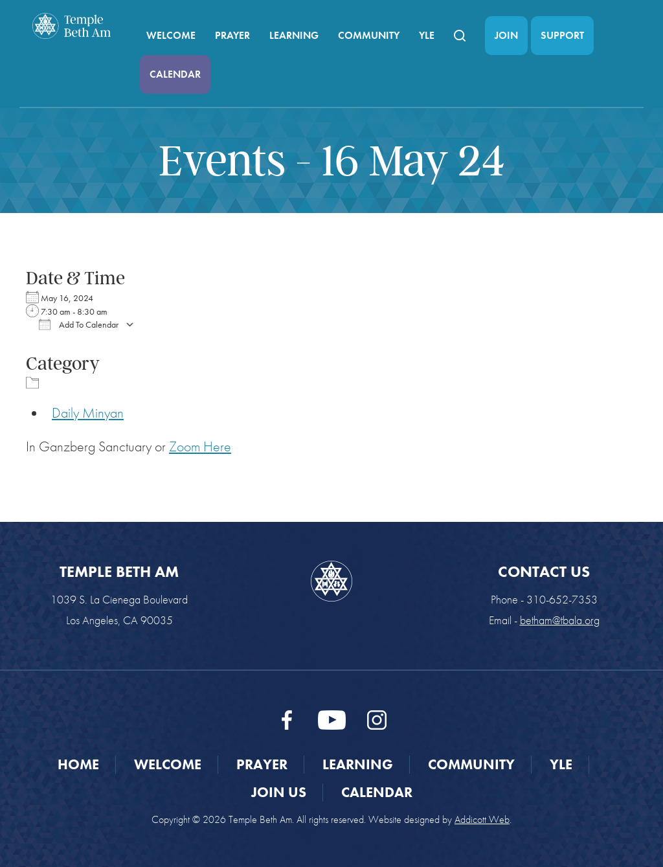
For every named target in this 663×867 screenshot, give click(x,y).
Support (562, 35)
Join (506, 35)
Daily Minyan (88, 412)
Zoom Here (200, 446)
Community (368, 35)
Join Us (278, 792)
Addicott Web (482, 819)
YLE (426, 35)
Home (78, 764)
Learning (294, 35)
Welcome (171, 35)
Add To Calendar (78, 324)
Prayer (232, 35)
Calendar (175, 74)
